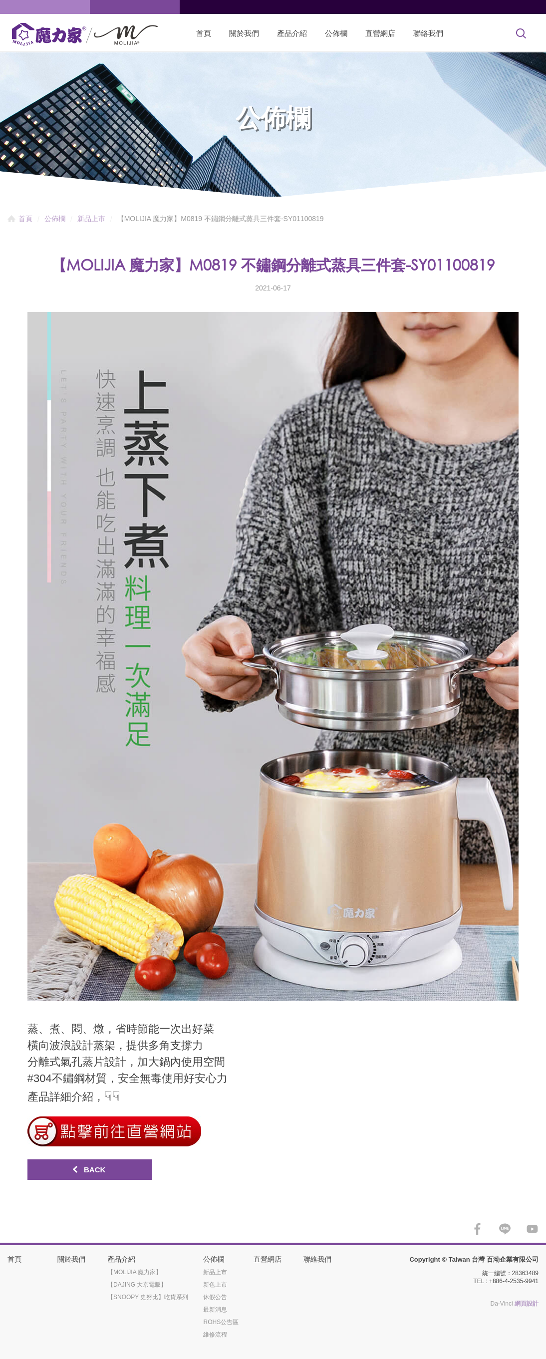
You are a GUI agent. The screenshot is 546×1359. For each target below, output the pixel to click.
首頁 (203, 33)
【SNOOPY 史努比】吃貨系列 (147, 1297)
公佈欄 (336, 33)
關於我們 (244, 33)
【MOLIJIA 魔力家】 (134, 1272)
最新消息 (215, 1309)
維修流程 (215, 1334)
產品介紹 (292, 33)
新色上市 (215, 1284)
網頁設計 (527, 1303)
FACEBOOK (477, 1229)
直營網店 (380, 33)
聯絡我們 (428, 33)
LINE (505, 1229)
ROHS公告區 (221, 1322)
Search (521, 33)
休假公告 (215, 1297)
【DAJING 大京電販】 (137, 1284)
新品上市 (91, 219)
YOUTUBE (532, 1229)
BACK (94, 1169)
